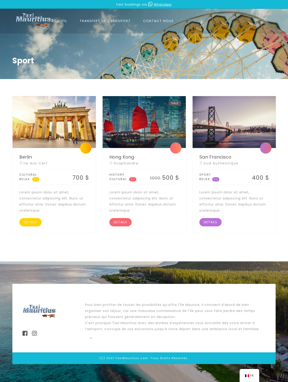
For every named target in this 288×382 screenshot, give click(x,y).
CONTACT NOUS (158, 21)
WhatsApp (160, 4)
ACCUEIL (59, 21)
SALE (175, 103)
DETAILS (30, 222)
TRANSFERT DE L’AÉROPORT (105, 21)
